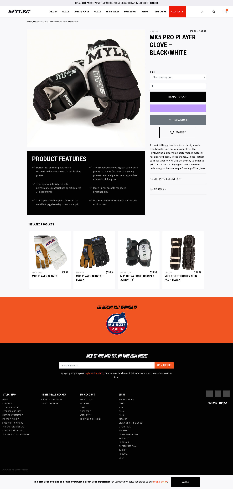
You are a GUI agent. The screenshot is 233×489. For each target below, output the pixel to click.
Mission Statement (12, 415)
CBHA (121, 411)
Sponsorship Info (11, 411)
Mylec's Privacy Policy (95, 373)
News (5, 399)
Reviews (158, 189)
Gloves (45, 21)
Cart (82, 407)
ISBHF (122, 403)
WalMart (124, 430)
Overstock (125, 427)
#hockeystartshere (13, 427)
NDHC (122, 415)
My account (86, 399)
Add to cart (178, 96)
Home (29, 21)
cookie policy (160, 481)
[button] (36, 88)
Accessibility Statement (15, 434)
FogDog (123, 454)
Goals (97, 11)
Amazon (123, 419)
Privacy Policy (10, 419)
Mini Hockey (112, 11)
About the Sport (50, 403)
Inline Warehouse (128, 434)
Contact (7, 403)
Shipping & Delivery (166, 178)
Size (152, 71)
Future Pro (130, 11)
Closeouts (177, 11)
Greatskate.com (128, 446)
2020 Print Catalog (12, 423)
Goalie (65, 11)
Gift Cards (160, 11)
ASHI (121, 407)
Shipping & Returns (90, 419)
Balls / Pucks (82, 11)
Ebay (121, 458)
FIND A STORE (177, 119)
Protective (37, 21)
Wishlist (84, 403)
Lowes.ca (124, 442)
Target (123, 450)
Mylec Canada (127, 399)
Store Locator (10, 407)
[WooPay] (178, 108)
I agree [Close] (185, 482)
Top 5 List (124, 438)
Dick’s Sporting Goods (131, 423)
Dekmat (146, 11)
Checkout (85, 411)
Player (53, 11)
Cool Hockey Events (13, 430)
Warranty (85, 415)
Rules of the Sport (51, 399)
